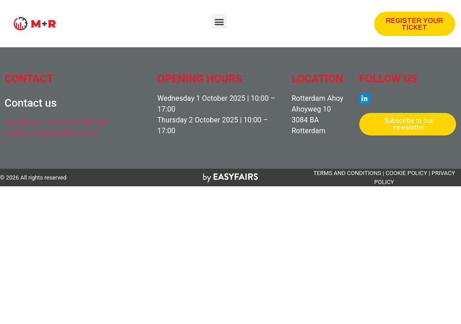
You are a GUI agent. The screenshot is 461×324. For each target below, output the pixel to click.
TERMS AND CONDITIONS (347, 173)
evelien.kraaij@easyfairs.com (51, 133)
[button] (219, 21)
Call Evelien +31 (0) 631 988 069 (56, 122)
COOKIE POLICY (406, 173)
